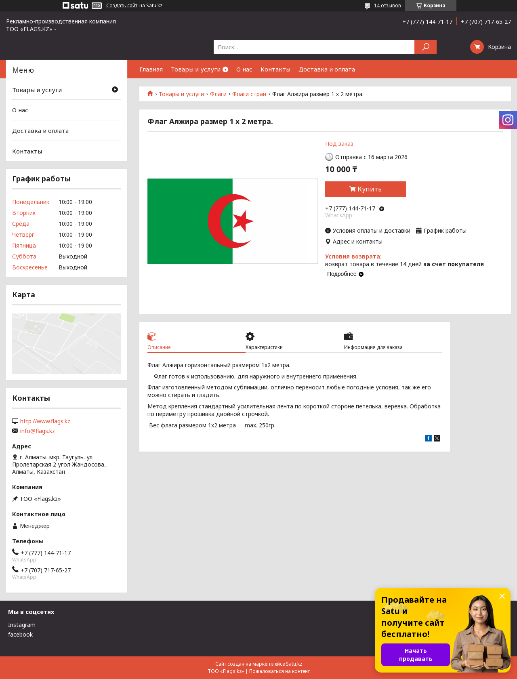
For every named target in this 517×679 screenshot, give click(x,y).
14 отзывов (387, 5)
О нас (244, 69)
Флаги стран (249, 94)
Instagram (22, 625)
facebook (20, 634)
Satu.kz (294, 663)
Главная (151, 69)
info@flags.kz (37, 431)
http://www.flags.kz (45, 421)
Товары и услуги (196, 69)
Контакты (275, 69)
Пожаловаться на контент (279, 671)
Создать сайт (121, 5)
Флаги (218, 94)
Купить (369, 189)
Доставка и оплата (326, 69)
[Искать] (425, 47)
